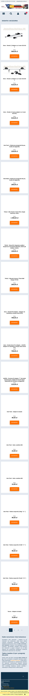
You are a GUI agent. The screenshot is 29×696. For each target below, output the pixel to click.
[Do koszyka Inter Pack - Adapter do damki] (14, 422)
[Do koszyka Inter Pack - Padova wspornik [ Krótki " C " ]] (14, 556)
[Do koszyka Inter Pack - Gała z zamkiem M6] (14, 456)
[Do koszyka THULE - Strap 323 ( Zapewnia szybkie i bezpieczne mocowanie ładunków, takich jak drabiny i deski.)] (14, 256)
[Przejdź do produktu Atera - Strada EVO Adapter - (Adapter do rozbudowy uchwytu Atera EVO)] (14, 304)
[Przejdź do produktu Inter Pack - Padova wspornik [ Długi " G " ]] (14, 504)
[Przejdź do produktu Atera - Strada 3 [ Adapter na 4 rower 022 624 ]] (14, 71)
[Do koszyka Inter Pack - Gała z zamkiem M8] (14, 489)
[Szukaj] (11, 13)
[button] (3, 13)
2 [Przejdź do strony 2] (14, 630)
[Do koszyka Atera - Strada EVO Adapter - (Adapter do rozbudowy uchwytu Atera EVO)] (14, 323)
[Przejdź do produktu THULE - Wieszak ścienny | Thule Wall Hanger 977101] (14, 271)
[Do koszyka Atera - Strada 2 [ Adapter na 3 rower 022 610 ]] (14, 56)
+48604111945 (6, 686)
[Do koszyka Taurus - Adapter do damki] (14, 622)
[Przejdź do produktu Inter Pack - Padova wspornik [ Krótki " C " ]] (14, 537)
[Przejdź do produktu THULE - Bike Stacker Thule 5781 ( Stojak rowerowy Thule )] (14, 204)
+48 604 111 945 (4, 1)
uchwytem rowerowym (15, 660)
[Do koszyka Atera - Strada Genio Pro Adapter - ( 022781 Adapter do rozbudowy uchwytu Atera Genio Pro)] (14, 356)
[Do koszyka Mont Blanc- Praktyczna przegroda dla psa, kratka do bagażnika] (14, 189)
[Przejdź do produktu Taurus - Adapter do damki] (14, 604)
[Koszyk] (25, 13)
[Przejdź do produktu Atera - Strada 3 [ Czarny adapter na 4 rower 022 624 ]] (14, 104)
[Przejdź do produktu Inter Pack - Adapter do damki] (14, 404)
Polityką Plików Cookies (5, 692)
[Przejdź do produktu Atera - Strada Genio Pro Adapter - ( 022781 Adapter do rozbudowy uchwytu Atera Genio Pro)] (14, 337)
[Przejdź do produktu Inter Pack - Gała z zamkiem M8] (14, 470)
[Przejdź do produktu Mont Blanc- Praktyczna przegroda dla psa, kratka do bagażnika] (14, 171)
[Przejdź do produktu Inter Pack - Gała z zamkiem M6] (14, 437)
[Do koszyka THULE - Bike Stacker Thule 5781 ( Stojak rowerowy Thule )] (14, 223)
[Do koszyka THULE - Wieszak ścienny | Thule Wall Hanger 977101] (14, 289)
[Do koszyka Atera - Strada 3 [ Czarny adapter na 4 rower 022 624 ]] (14, 123)
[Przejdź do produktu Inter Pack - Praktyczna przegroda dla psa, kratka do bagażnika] (14, 138)
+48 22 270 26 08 (11, 1)
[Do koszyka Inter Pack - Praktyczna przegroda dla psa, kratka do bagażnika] (14, 156)
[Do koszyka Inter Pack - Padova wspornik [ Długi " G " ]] (14, 522)
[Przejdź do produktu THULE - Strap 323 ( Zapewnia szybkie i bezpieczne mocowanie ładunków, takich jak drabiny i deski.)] (14, 237)
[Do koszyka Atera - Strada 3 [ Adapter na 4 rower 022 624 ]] (14, 89)
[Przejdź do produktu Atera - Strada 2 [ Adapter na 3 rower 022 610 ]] (14, 36)
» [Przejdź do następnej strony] (21, 630)
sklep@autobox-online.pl (21, 1)
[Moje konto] (18, 13)
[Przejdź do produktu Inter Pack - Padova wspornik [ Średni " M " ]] (14, 570)
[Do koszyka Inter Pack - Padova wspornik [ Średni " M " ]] (14, 589)
